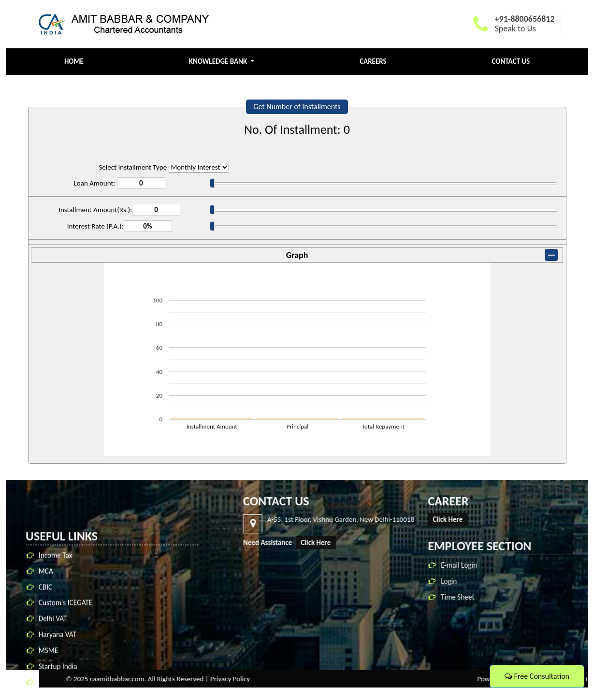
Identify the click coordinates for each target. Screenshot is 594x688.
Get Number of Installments (296, 106)
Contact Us (511, 61)
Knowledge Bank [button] (219, 61)
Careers (373, 61)
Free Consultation (537, 676)
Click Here (560, 542)
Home (74, 61)
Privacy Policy (474, 678)
